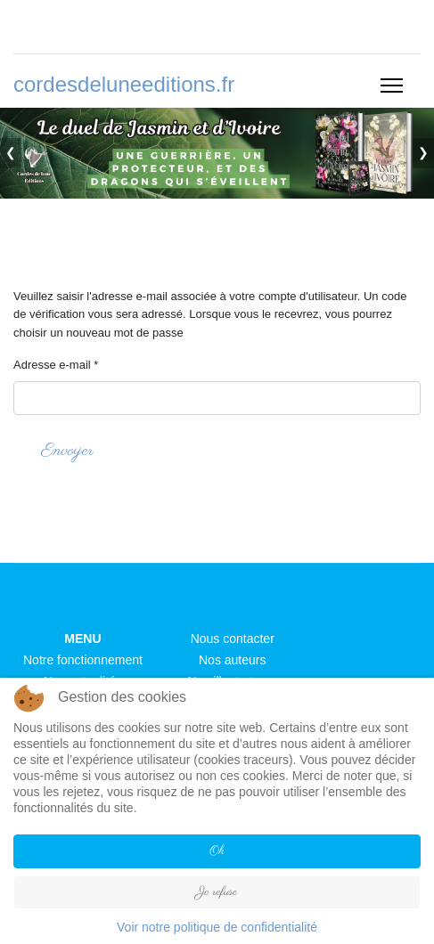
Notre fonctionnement (83, 660)
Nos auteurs (232, 660)
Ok (217, 850)
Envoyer (67, 451)
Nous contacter (232, 638)
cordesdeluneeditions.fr (123, 84)
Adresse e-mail (55, 364)
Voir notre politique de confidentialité (217, 927)
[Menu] (392, 85)
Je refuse (217, 891)
